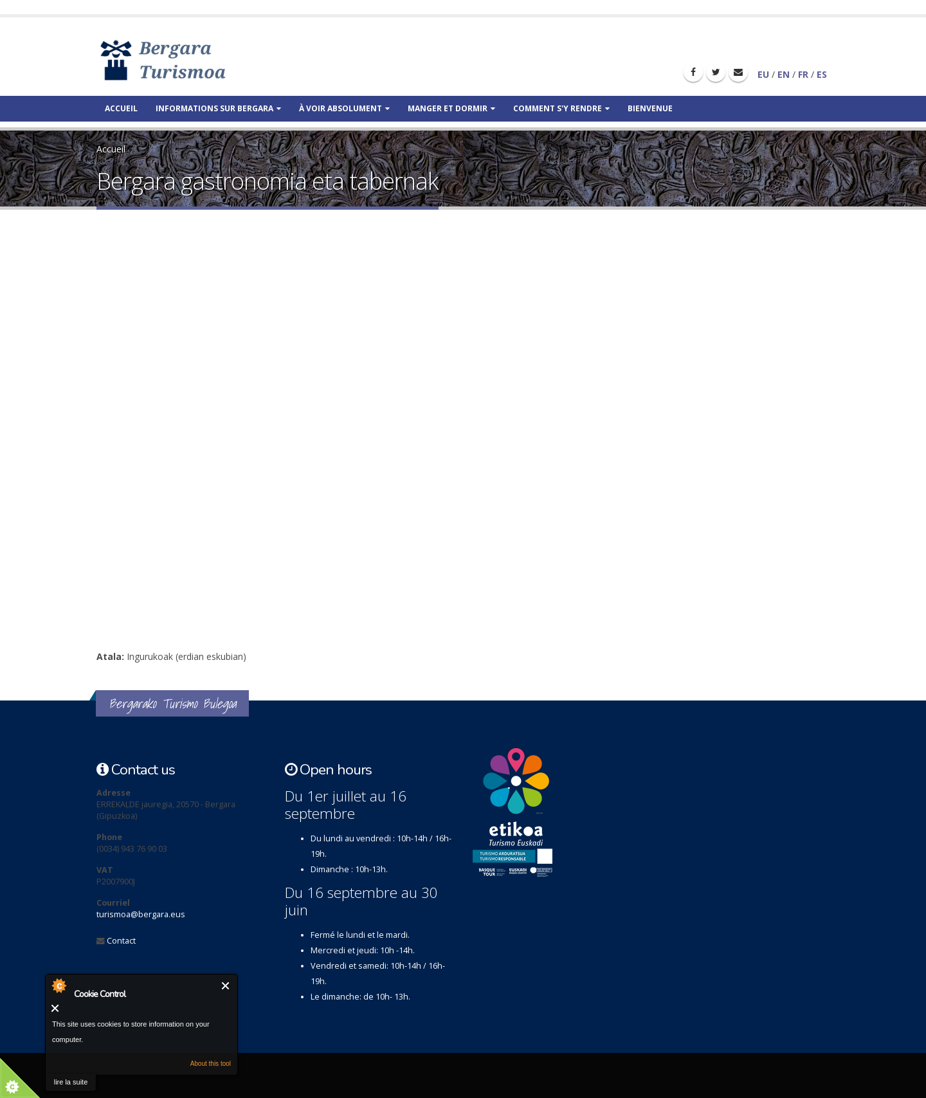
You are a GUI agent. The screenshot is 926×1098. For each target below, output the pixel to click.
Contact (121, 940)
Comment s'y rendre (561, 108)
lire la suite (71, 1082)
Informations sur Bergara (218, 108)
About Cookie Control (58, 985)
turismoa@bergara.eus (140, 914)
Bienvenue (650, 108)
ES (822, 74)
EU (763, 74)
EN (783, 74)
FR (803, 74)
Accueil (121, 108)
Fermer (226, 986)
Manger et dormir (451, 108)
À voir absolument (344, 108)
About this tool (210, 1063)
